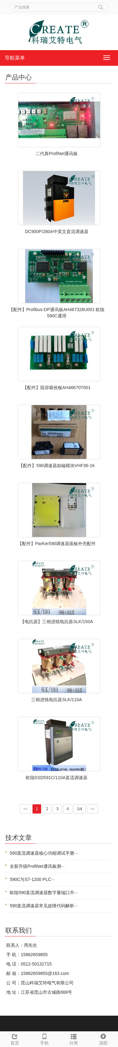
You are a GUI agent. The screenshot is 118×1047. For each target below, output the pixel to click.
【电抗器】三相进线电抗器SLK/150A (56, 621)
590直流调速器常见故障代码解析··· (44, 905)
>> (92, 809)
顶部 (103, 1038)
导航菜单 (15, 57)
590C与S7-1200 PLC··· (32, 879)
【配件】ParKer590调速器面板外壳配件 (57, 543)
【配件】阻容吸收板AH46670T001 (57, 387)
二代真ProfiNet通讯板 (57, 153)
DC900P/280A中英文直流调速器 (56, 231)
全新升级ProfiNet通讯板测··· (37, 866)
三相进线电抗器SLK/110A (56, 699)
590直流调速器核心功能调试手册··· (44, 853)
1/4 (79, 809)
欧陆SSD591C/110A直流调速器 (57, 777)
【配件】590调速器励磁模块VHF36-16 (56, 465)
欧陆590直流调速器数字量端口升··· (44, 892)
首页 (15, 1038)
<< (25, 809)
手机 (44, 1038)
